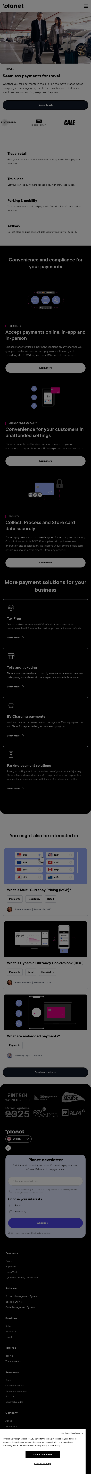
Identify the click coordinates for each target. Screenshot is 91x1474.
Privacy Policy (41, 1445)
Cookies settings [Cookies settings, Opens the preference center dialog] (42, 1463)
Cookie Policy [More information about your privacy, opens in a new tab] (54, 1445)
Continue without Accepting (72, 1433)
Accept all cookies (42, 1454)
